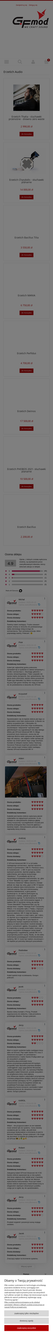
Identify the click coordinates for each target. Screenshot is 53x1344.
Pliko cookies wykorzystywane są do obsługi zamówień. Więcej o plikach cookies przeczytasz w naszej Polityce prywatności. (24, 1304)
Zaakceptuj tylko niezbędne (26, 1313)
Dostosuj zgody (26, 1321)
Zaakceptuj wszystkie (26, 1328)
